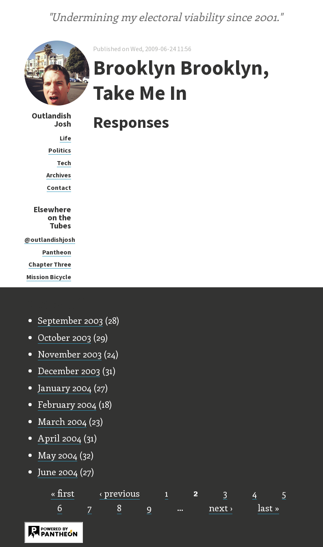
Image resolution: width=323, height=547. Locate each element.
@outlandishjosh (49, 239)
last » (268, 508)
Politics (59, 150)
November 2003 (70, 354)
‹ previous (120, 493)
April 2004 (59, 438)
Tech (64, 163)
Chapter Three (49, 264)
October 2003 (64, 337)
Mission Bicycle (48, 277)
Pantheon (56, 252)
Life (65, 138)
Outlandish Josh (51, 119)
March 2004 (62, 421)
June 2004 (58, 471)
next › (220, 508)
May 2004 (57, 455)
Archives (58, 175)
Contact (59, 187)
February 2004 (67, 404)
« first (62, 493)
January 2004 (64, 387)
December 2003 (69, 370)
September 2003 (70, 320)
